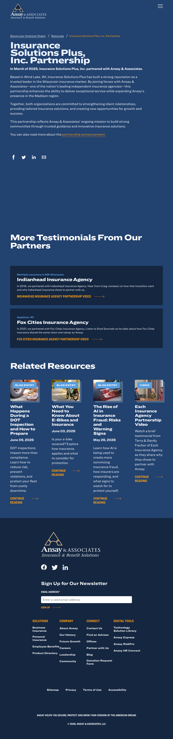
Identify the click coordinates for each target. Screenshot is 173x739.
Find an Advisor (97, 634)
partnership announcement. (84, 134)
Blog (89, 654)
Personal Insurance (39, 638)
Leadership (67, 654)
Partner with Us (97, 647)
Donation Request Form (99, 662)
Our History (67, 634)
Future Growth (69, 641)
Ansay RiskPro (124, 643)
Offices (91, 641)
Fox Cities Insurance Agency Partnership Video (53, 339)
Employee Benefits (45, 646)
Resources (57, 35)
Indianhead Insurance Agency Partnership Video (54, 296)
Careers (65, 647)
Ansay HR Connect (127, 650)
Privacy (71, 689)
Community (67, 661)
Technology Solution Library (125, 629)
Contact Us (94, 628)
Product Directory (45, 653)
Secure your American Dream (28, 35)
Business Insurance (39, 629)
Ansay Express (124, 637)
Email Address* (50, 591)
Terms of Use (92, 689)
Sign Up (45, 607)
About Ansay (68, 628)
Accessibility (117, 689)
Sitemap (53, 689)
